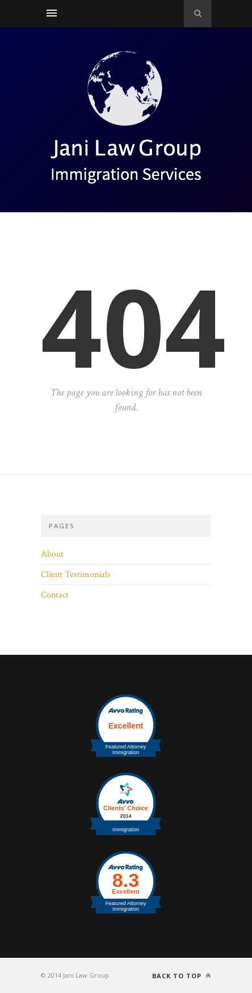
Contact (55, 595)
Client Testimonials (76, 574)
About (52, 554)
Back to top (181, 975)
